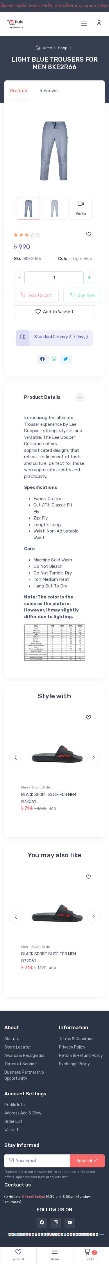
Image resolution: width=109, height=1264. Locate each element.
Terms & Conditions (77, 1038)
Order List (13, 1121)
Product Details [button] (42, 397)
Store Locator (17, 1047)
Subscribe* (87, 1160)
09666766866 (33, 1197)
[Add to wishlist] (88, 234)
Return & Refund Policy (81, 1055)
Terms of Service (20, 1064)
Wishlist (11, 1129)
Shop (62, 48)
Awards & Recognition (25, 1055)
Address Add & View (22, 1113)
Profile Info (14, 1104)
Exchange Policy (74, 1064)
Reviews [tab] (49, 90)
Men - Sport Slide (35, 787)
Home (44, 48)
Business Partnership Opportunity (24, 1075)
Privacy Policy (72, 1047)
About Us (13, 1038)
